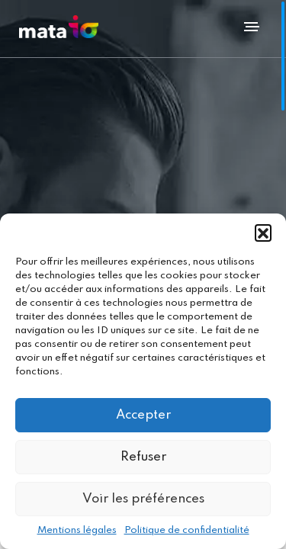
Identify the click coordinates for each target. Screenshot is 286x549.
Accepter (143, 415)
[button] (263, 232)
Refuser (143, 457)
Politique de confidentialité (186, 530)
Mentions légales (77, 530)
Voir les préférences (143, 499)
